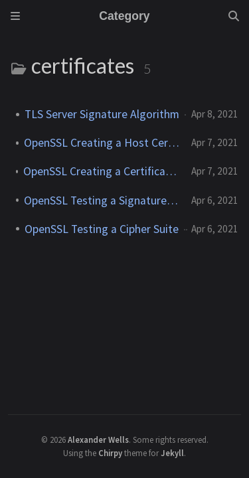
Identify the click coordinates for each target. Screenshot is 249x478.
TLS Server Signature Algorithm (102, 114)
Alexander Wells (98, 439)
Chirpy (110, 452)
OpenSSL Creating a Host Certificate (102, 142)
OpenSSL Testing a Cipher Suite (102, 229)
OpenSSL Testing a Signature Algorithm (102, 200)
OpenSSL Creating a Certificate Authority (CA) (102, 171)
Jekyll (172, 452)
